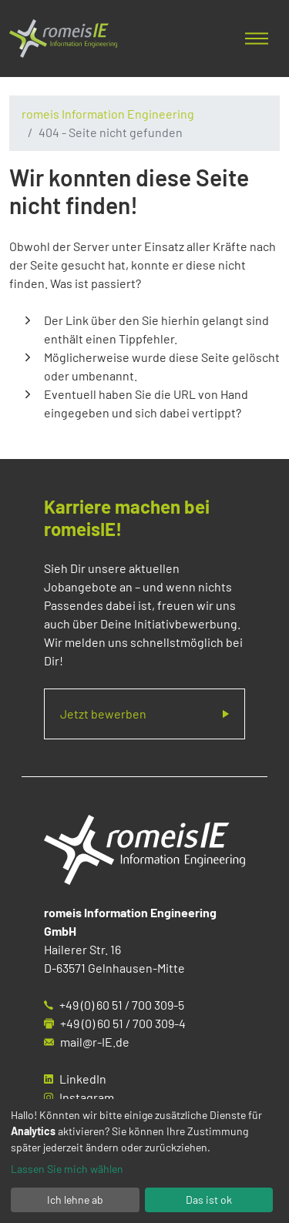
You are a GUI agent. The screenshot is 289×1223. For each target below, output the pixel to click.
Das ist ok (209, 1199)
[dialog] (144, 1161)
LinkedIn (82, 1078)
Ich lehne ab (75, 1199)
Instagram (86, 1097)
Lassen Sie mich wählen (67, 1168)
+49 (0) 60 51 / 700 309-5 (121, 1004)
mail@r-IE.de (94, 1041)
